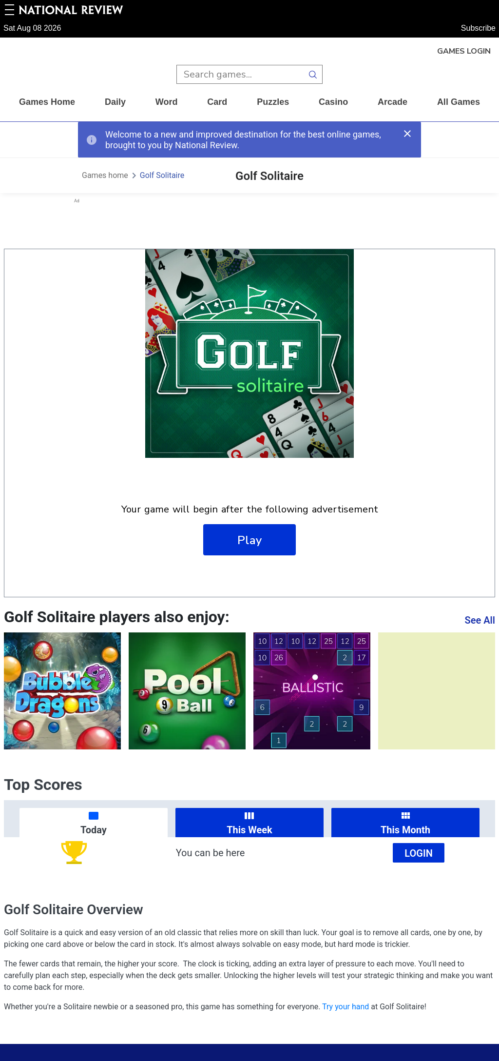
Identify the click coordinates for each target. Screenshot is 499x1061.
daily (115, 102)
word (166, 102)
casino (333, 102)
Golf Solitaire (162, 175)
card (217, 102)
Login (418, 853)
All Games (458, 102)
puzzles (273, 102)
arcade (392, 102)
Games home (47, 102)
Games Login (464, 51)
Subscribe (478, 28)
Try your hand (345, 1006)
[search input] (240, 74)
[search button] (313, 74)
